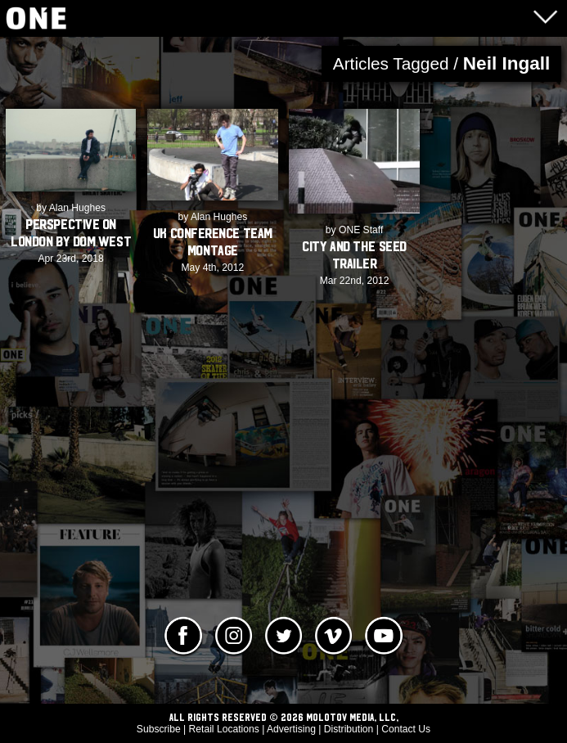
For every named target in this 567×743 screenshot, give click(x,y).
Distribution (349, 729)
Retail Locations (224, 729)
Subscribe (159, 729)
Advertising (291, 729)
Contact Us (405, 729)
